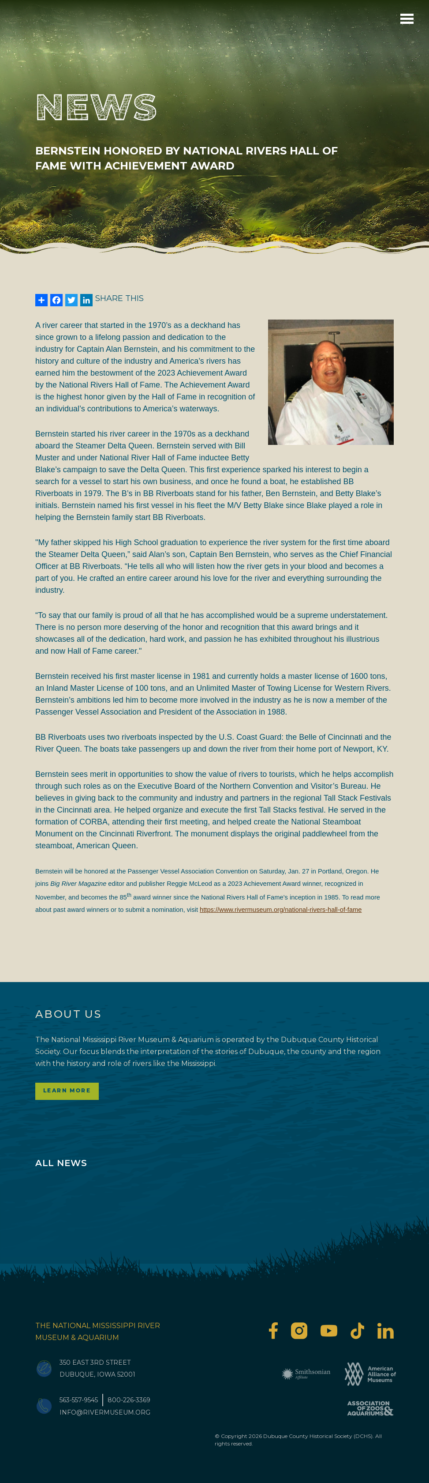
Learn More (67, 1091)
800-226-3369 (129, 1400)
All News (61, 1163)
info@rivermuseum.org (105, 1412)
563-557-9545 (79, 1400)
